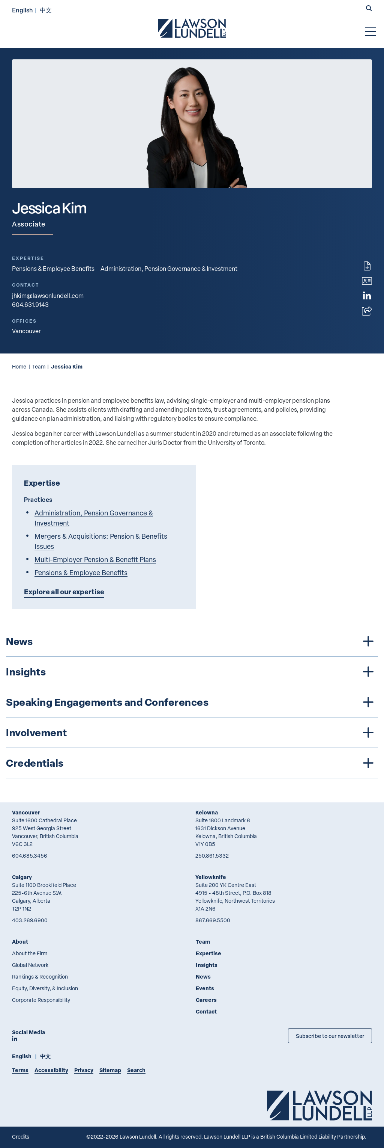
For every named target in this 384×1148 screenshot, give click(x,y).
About (20, 942)
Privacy (83, 1070)
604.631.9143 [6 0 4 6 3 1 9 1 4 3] (30, 305)
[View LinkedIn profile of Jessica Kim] (367, 296)
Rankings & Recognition (40, 976)
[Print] (367, 265)
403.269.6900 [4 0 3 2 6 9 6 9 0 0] (30, 920)
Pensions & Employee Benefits (53, 268)
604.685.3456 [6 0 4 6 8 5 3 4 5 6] (29, 855)
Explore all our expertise (64, 592)
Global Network (30, 964)
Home (19, 366)
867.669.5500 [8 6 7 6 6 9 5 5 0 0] (212, 920)
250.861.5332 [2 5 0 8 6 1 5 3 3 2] (212, 855)
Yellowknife (210, 877)
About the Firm (29, 953)
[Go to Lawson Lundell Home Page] (192, 28)
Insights (207, 965)
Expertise (208, 953)
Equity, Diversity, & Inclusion (45, 988)
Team (38, 366)
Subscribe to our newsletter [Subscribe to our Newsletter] (330, 1035)
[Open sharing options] (367, 311)
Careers (206, 1000)
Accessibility (51, 1070)
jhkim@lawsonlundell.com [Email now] (48, 296)
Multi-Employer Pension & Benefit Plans (95, 559)
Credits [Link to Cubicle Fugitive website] (20, 1136)
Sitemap (110, 1070)
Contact (206, 1011)
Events (205, 988)
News (203, 976)
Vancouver (26, 812)
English (22, 10)
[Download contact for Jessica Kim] (367, 280)
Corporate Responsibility (41, 999)
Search (136, 1070)
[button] (369, 9)
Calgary (22, 877)
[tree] (192, 702)
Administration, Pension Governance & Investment (168, 268)
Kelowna (206, 812)
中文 (46, 10)
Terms (20, 1070)
